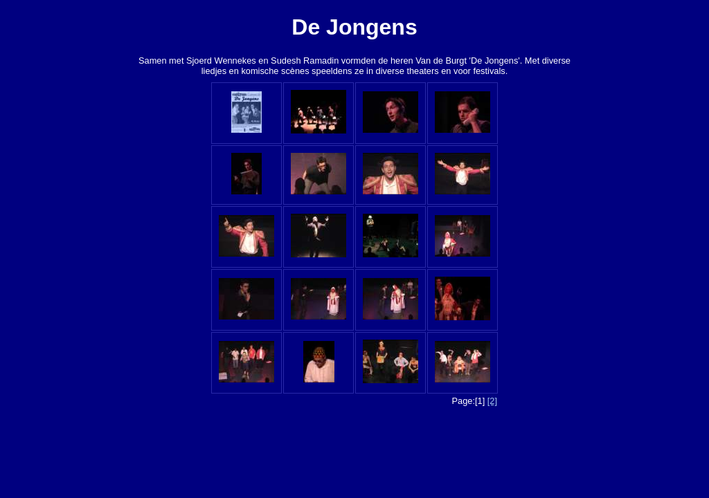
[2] (492, 401)
